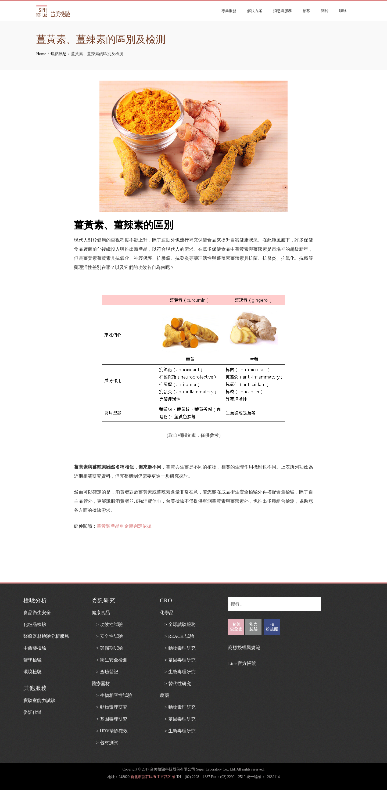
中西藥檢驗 (34, 648)
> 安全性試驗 (107, 636)
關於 (324, 11)
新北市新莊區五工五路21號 (152, 777)
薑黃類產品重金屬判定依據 (124, 526)
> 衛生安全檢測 (109, 660)
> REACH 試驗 (177, 636)
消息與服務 (282, 11)
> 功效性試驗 (107, 624)
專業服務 (228, 11)
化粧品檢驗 (34, 624)
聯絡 (343, 11)
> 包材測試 (105, 742)
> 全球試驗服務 (178, 624)
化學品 (167, 612)
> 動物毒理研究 (109, 707)
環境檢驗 (32, 671)
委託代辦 (32, 712)
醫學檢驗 (32, 660)
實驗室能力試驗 (39, 700)
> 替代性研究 (175, 683)
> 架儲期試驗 (107, 648)
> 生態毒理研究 (178, 671)
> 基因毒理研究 (109, 719)
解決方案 (254, 11)
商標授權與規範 (244, 647)
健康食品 (101, 612)
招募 (306, 11)
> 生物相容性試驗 (112, 695)
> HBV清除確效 (110, 730)
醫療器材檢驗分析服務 (46, 636)
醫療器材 (101, 683)
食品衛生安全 (37, 612)
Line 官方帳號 (242, 663)
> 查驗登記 (105, 671)
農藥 (164, 695)
